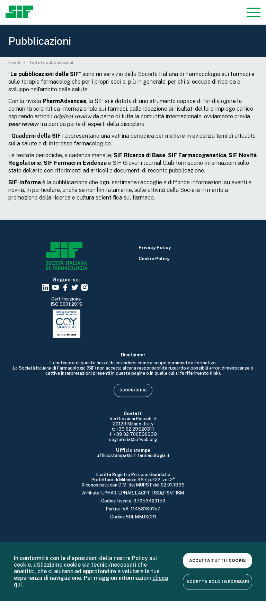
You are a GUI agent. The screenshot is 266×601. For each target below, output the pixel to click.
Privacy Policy (155, 247)
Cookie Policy (154, 258)
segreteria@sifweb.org (133, 439)
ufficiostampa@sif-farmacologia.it (133, 455)
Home (14, 62)
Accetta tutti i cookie (217, 560)
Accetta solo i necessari (217, 581)
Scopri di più (133, 390)
